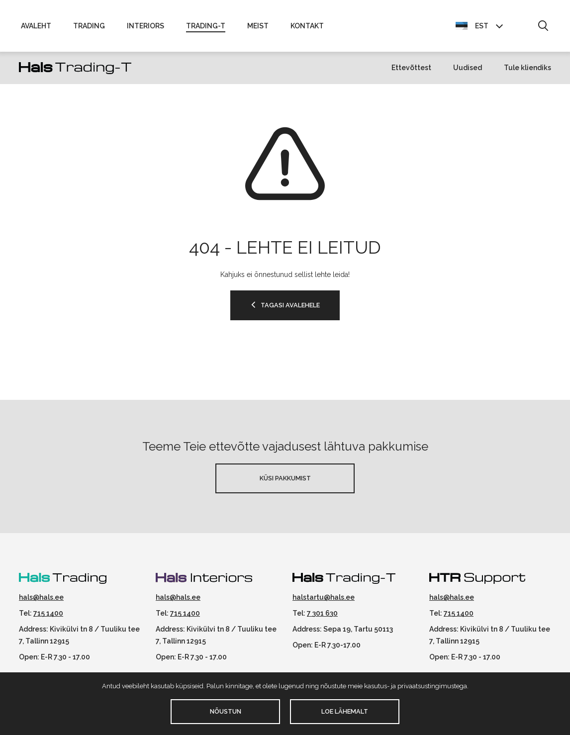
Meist (258, 26)
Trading (89, 26)
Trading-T (205, 26)
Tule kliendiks (527, 68)
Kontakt (307, 26)
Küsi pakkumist (285, 478)
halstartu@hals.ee (323, 597)
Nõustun (225, 711)
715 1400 (48, 613)
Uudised (467, 68)
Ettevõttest (411, 68)
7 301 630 (322, 613)
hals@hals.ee (41, 597)
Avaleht (36, 26)
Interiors (145, 26)
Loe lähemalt (344, 711)
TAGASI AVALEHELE (290, 305)
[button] (543, 26)
